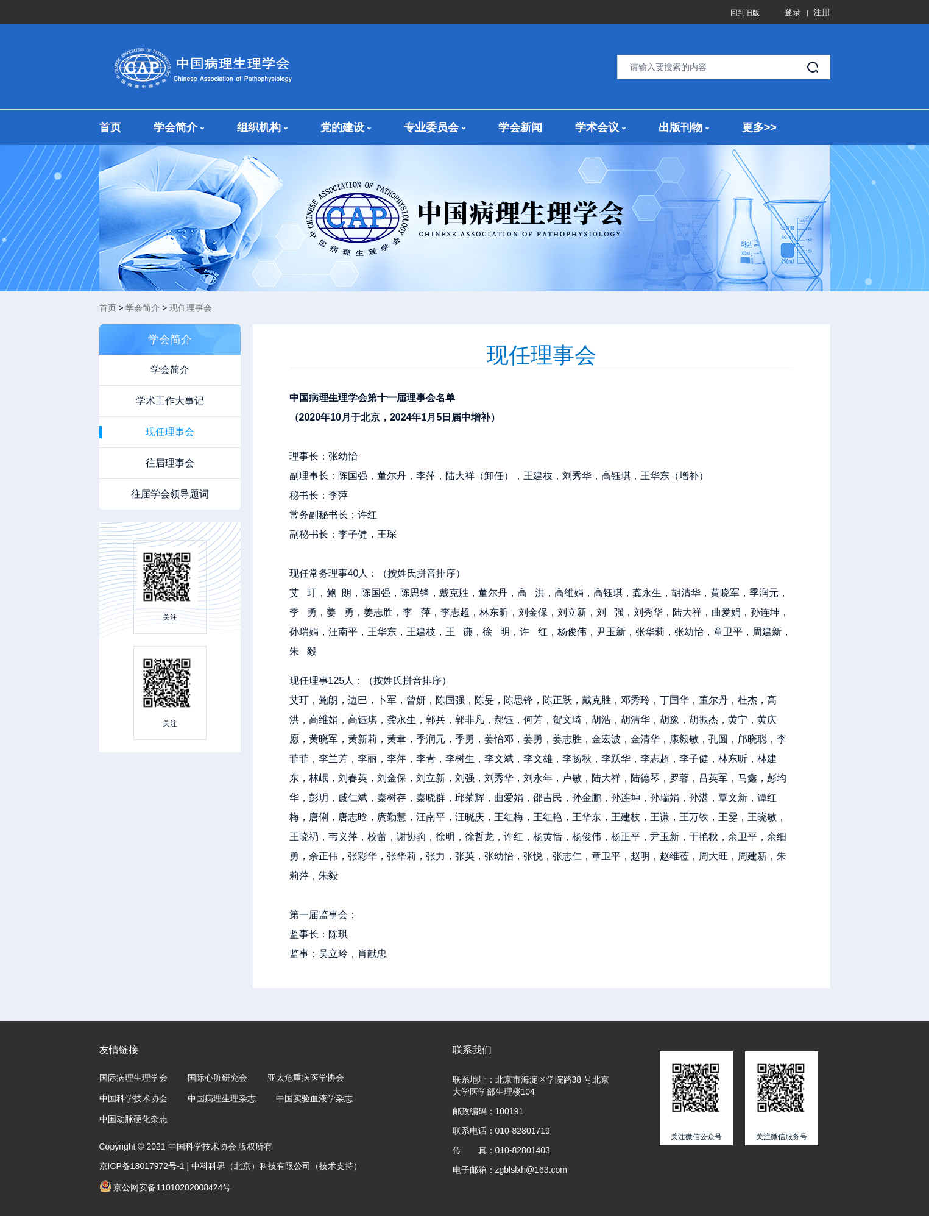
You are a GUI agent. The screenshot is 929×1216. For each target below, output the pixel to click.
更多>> (759, 127)
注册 (821, 12)
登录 (792, 12)
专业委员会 (434, 127)
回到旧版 (745, 13)
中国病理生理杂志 (222, 1098)
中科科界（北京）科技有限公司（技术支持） (276, 1166)
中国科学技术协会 (133, 1098)
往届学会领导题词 (170, 494)
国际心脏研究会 (217, 1077)
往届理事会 (170, 463)
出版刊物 (684, 127)
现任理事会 (190, 308)
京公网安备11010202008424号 (165, 1186)
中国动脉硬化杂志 (133, 1119)
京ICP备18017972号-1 (142, 1166)
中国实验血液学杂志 (314, 1098)
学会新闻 (520, 127)
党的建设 (345, 127)
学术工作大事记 (170, 401)
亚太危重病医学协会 (305, 1077)
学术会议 (600, 127)
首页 (110, 127)
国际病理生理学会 (133, 1077)
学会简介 (179, 127)
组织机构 (262, 127)
